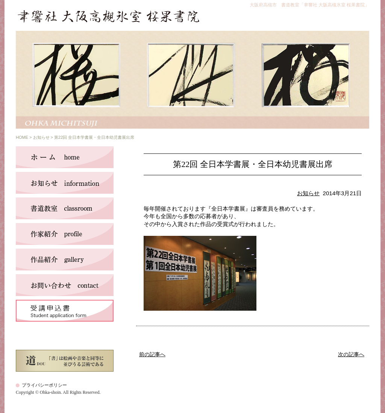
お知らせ (41, 137)
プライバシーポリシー (44, 385)
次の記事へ (351, 354)
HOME (22, 137)
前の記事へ (152, 354)
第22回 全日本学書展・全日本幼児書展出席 (252, 164)
